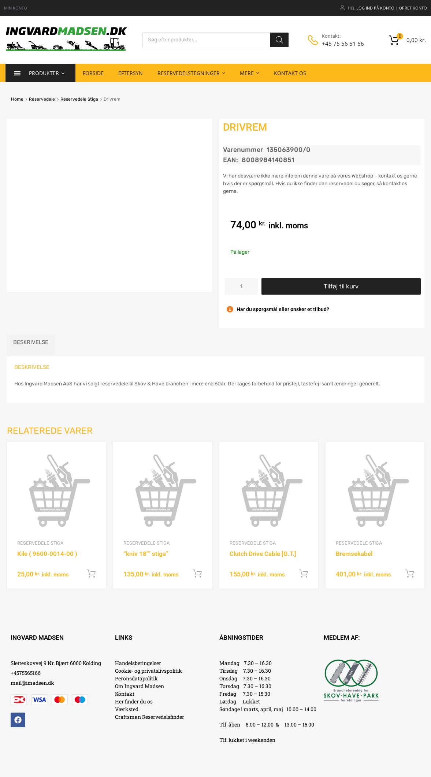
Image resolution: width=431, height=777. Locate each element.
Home (17, 99)
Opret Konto (413, 8)
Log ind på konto (375, 8)
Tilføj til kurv (341, 286)
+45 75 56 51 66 (340, 43)
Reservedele (42, 99)
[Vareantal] (241, 286)
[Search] (279, 40)
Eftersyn (130, 73)
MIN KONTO (15, 8)
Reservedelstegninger (191, 73)
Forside (93, 73)
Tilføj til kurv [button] (91, 574)
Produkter (46, 73)
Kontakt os (290, 73)
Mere (249, 73)
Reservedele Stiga (79, 99)
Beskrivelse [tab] (30, 342)
